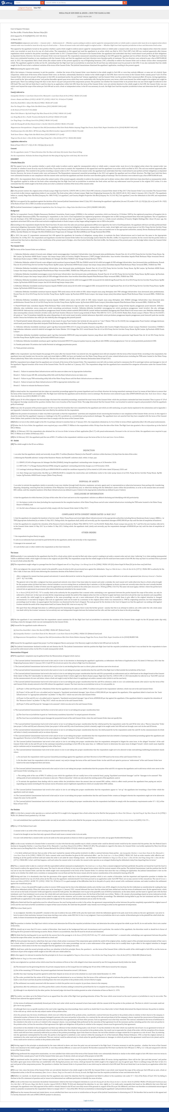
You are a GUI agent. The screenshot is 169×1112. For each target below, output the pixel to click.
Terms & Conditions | (97, 1110)
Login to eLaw (89, 1100)
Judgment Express (25, 8)
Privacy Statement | (84, 1110)
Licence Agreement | (110, 1110)
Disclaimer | (73, 1110)
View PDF (37, 8)
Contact (119, 1110)
